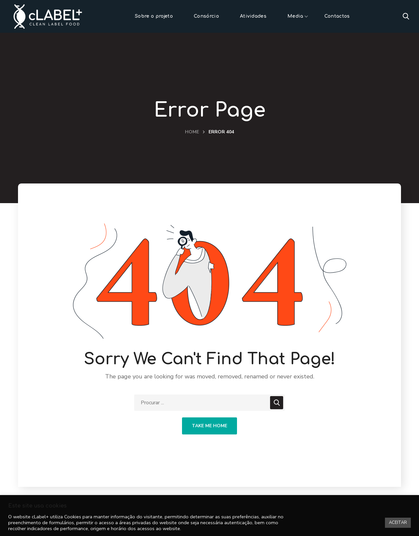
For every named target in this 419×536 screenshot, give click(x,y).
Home (192, 132)
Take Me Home (209, 426)
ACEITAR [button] (398, 523)
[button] (406, 16)
